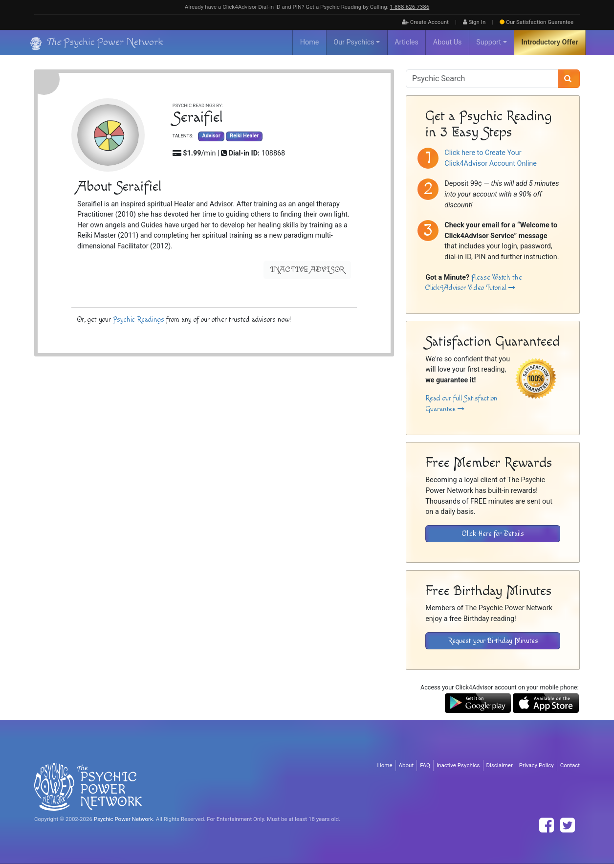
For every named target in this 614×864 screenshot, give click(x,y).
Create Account (425, 22)
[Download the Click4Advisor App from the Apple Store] (546, 703)
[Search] (569, 78)
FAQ (425, 765)
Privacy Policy (536, 765)
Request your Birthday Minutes (493, 641)
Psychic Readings (138, 319)
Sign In (474, 22)
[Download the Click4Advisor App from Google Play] (478, 703)
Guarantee (536, 22)
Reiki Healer (244, 136)
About (406, 765)
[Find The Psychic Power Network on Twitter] (567, 825)
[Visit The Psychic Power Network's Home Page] (88, 786)
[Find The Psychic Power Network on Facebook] (546, 825)
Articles (406, 42)
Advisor (211, 136)
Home (309, 42)
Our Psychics (353, 42)
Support (488, 42)
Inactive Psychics (458, 765)
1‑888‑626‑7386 (409, 6)
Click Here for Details (493, 534)
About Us (447, 42)
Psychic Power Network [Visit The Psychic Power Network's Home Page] (123, 819)
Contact (570, 765)
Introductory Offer (550, 42)
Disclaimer (499, 765)
